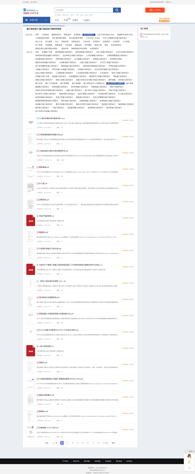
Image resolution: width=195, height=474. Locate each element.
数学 (91, 15)
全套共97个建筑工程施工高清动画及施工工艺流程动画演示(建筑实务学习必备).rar (70, 265)
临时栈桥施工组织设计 (64, 52)
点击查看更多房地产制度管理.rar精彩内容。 (51, 221)
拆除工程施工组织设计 (64, 80)
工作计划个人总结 (93, 38)
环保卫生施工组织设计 (117, 90)
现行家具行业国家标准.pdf (49, 297)
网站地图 (87, 461)
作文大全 (38, 42)
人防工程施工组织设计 (104, 52)
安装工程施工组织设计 (44, 73)
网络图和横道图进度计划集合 (46, 101)
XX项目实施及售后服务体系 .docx (52, 118)
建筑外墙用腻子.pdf (46, 395)
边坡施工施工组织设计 (44, 104)
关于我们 (65, 461)
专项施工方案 (47, 52)
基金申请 (64, 48)
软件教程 (88, 45)
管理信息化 (75, 42)
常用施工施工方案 (42, 76)
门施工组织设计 (58, 108)
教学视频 (112, 80)
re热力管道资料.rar (46, 346)
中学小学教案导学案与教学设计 (115, 38)
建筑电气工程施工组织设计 (99, 76)
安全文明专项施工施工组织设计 (107, 69)
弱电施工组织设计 (120, 76)
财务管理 (65, 42)
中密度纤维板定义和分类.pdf (50, 249)
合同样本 (96, 42)
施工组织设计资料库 (115, 83)
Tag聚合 (86, 20)
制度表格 (58, 45)
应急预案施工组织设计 (77, 76)
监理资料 (77, 35)
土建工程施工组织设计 (88, 62)
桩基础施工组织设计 (60, 87)
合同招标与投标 (116, 59)
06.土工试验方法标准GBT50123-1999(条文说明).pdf (58, 330)
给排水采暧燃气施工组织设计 (104, 97)
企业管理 (116, 42)
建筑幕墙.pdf (44, 167)
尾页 (113, 443)
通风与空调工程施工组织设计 (87, 104)
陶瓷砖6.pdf (43, 232)
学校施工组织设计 (85, 69)
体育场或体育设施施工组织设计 (47, 55)
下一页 (105, 443)
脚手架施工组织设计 (69, 101)
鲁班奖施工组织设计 (114, 108)
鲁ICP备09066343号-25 (97, 470)
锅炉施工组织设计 (42, 108)
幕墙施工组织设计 (59, 76)
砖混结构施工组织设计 (44, 97)
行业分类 (86, 42)
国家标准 (78, 45)
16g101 (72, 15)
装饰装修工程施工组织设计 (110, 101)
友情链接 (108, 461)
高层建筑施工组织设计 (76, 108)
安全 (81, 15)
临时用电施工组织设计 (84, 52)
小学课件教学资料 (42, 38)
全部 (37, 35)
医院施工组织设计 (100, 59)
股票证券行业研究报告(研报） (47, 48)
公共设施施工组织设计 (95, 55)
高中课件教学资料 (76, 38)
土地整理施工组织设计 (68, 62)
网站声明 (76, 461)
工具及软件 (104, 73)
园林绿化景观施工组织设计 (45, 62)
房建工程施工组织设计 (44, 80)
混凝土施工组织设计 (74, 90)
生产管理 (38, 45)
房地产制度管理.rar (46, 216)
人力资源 (126, 42)
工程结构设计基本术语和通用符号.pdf (53, 151)
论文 (57, 42)
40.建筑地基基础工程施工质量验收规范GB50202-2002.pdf (61, 379)
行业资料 (68, 45)
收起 (191, 451)
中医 (77, 15)
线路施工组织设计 (83, 97)
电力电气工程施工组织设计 (45, 94)
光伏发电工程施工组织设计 (73, 55)
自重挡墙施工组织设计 (88, 101)
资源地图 (97, 461)
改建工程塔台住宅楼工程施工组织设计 (91, 80)
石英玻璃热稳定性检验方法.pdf (51, 135)
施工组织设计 (89, 35)
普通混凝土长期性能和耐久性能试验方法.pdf (56, 314)
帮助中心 (169, 2)
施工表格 (129, 83)
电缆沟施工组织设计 (67, 94)
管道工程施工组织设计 (64, 97)
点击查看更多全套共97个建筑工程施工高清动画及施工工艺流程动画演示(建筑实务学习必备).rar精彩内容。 (72, 270)
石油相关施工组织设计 (107, 94)
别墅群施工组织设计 (63, 59)
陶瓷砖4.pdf (43, 411)
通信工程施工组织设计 (64, 104)
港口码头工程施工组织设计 (95, 90)
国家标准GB (56, 35)
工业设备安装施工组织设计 (86, 73)
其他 (106, 45)
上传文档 (155, 9)
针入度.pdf (43, 183)
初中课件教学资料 (59, 38)
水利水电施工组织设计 (79, 87)
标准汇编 (98, 45)
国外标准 (67, 35)
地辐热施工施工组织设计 (70, 66)
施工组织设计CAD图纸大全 (94, 83)
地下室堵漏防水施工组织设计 (46, 66)
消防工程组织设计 (117, 87)
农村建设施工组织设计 (44, 59)
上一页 (55, 443)
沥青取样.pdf (44, 200)
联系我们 (130, 461)
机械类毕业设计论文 (125, 35)
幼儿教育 (48, 42)
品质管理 (106, 42)
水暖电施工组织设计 (99, 87)
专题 (66, 20)
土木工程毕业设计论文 (105, 35)
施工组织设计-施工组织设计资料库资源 (44, 29)
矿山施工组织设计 (125, 94)
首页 (57, 20)
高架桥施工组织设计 (95, 108)
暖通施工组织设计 (42, 87)
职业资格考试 (116, 45)
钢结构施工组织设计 (126, 104)
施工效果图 (64, 83)
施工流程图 (76, 83)
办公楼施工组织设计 (82, 59)
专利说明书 (94, 48)
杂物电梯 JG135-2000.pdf (48, 428)
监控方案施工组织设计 (86, 94)
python (86, 15)
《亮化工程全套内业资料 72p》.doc (52, 281)
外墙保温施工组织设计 (117, 66)
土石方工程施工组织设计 (109, 62)
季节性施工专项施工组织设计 (63, 69)
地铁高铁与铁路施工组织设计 (94, 66)
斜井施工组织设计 (125, 80)
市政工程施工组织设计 (120, 73)
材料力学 (66, 15)
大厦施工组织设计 (42, 69)
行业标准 (45, 35)
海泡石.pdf (43, 363)
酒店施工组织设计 (109, 104)
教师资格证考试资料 (79, 48)
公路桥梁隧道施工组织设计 (117, 55)
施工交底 (38, 83)
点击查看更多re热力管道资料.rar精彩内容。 (51, 351)
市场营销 (48, 45)
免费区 (75, 20)
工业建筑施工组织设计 (64, 73)
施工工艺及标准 (51, 83)
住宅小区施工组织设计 (125, 52)
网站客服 (119, 461)
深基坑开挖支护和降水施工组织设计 (49, 90)
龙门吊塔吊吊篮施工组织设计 (46, 111)
